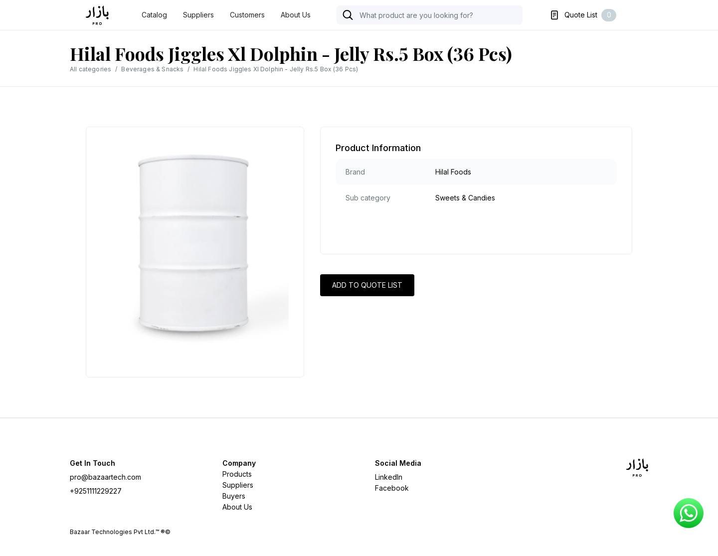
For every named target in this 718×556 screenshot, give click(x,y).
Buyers (233, 496)
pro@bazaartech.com (105, 477)
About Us (296, 14)
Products (237, 474)
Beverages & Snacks (152, 69)
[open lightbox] (195, 247)
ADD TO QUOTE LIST (367, 285)
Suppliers (198, 14)
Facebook (392, 488)
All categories (90, 69)
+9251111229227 (96, 491)
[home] (101, 15)
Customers (247, 14)
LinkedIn (388, 477)
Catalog (154, 14)
